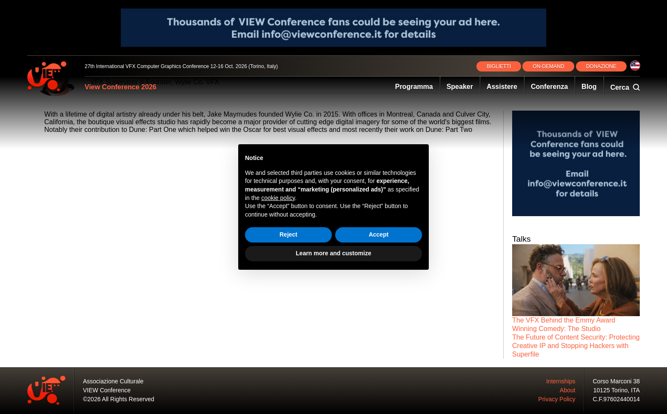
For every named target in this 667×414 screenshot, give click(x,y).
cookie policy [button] (278, 197)
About (568, 390)
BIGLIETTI (499, 66)
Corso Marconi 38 (616, 381)
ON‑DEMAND (548, 66)
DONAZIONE (601, 66)
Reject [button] (288, 234)
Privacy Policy (556, 399)
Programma (414, 86)
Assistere (502, 86)
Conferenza (549, 86)
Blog (589, 86)
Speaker (460, 86)
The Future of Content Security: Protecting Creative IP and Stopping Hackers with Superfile (576, 346)
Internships (560, 381)
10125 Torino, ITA (616, 390)
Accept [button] (379, 234)
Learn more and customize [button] (333, 253)
